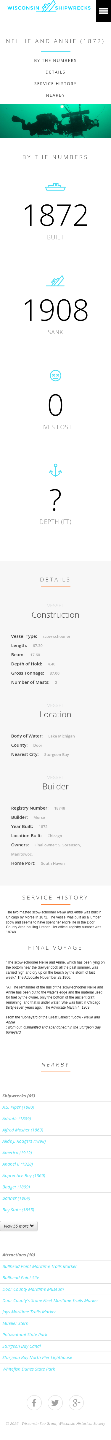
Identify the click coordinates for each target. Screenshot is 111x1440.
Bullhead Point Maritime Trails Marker (39, 1266)
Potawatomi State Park (24, 1334)
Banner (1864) (16, 1198)
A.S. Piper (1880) (18, 1107)
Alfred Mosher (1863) (22, 1130)
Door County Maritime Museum (33, 1289)
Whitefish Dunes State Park (28, 1369)
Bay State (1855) (18, 1209)
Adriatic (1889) (16, 1118)
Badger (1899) (16, 1187)
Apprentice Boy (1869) (23, 1175)
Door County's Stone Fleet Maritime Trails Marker (50, 1300)
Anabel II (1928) (17, 1164)
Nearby (55, 95)
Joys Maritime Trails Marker (29, 1312)
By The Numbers (55, 60)
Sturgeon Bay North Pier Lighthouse (37, 1357)
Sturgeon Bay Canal (21, 1346)
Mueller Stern (15, 1323)
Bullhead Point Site (20, 1277)
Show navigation (103, 11)
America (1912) (17, 1153)
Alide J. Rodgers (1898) (24, 1141)
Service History (55, 83)
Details (55, 72)
